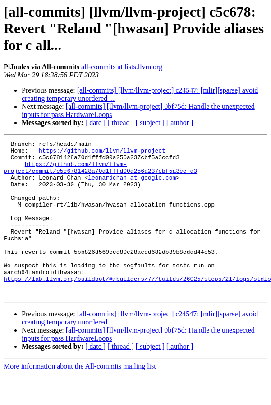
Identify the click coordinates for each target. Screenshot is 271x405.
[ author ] (179, 122)
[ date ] (95, 122)
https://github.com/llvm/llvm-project (102, 153)
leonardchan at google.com (132, 185)
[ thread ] (120, 122)
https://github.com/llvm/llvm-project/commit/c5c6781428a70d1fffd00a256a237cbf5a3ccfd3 (100, 173)
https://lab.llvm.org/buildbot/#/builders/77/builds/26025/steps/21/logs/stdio (137, 307)
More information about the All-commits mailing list (80, 397)
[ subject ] (150, 122)
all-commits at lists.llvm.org (121, 67)
